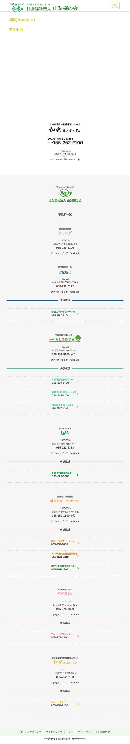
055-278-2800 (65, 608)
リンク (70, 731)
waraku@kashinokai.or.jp (68, 159)
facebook (74, 253)
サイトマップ (85, 731)
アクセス (55, 253)
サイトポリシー (54, 731)
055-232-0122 (65, 286)
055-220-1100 (65, 247)
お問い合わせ (103, 731)
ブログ (64, 253)
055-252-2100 (65, 677)
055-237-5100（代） (65, 354)
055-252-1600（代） (65, 515)
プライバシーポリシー (29, 731)
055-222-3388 (65, 447)
